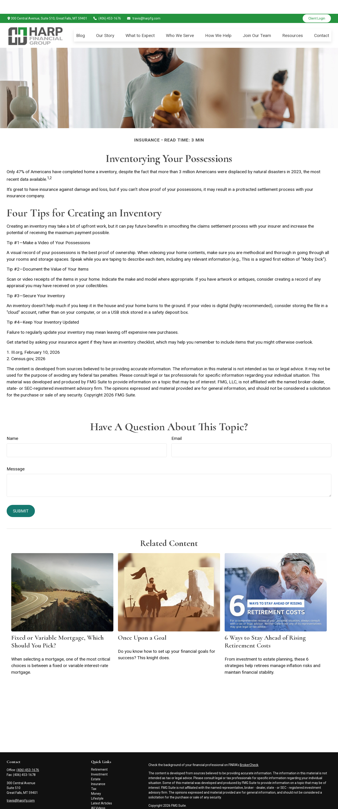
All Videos (98, 794)
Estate (96, 765)
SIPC (219, 805)
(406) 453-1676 (107, 4)
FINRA (210, 805)
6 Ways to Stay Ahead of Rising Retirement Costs (265, 628)
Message (16, 455)
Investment (99, 760)
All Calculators (101, 799)
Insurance (98, 770)
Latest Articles (101, 789)
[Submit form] (21, 497)
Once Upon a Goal (142, 624)
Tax (93, 775)
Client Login (316, 4)
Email (176, 424)
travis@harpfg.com (143, 4)
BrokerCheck (249, 751)
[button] (80, 21)
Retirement (99, 756)
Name (12, 424)
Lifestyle (97, 784)
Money (96, 780)
